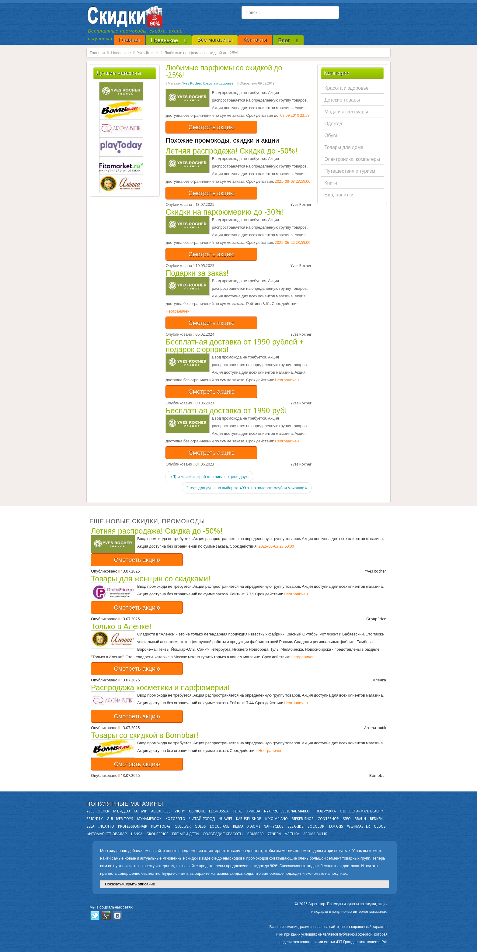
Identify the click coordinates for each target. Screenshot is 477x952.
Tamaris (335, 826)
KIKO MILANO (276, 819)
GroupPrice (157, 834)
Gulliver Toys (120, 819)
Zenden (274, 834)
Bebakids (295, 826)
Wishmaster (358, 826)
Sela (90, 826)
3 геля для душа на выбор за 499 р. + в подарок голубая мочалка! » (246, 488)
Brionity (94, 819)
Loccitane (219, 826)
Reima (238, 826)
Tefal (237, 811)
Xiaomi (253, 826)
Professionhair (132, 826)
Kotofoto (175, 819)
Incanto (106, 826)
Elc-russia (218, 811)
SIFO (347, 819)
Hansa (136, 834)
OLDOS (380, 826)
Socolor (316, 826)
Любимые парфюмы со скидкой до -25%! (223, 71)
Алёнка (292, 834)
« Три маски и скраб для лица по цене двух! (209, 476)
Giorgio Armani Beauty (361, 811)
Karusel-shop (248, 819)
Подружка (325, 811)
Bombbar (255, 834)
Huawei (225, 819)
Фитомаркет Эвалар (106, 834)
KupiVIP (140, 811)
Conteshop (328, 819)
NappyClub (274, 826)
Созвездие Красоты (223, 834)
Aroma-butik (315, 834)
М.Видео (121, 811)
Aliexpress (161, 811)
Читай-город (202, 819)
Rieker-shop (303, 819)
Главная (97, 52)
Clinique (197, 811)
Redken (376, 819)
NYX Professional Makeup (288, 811)
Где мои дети (185, 834)
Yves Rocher (147, 52)
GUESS (200, 826)
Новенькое (121, 52)
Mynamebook (149, 819)
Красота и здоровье (218, 83)
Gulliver (183, 826)
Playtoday (161, 826)
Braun (360, 819)
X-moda (253, 811)
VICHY (180, 811)
